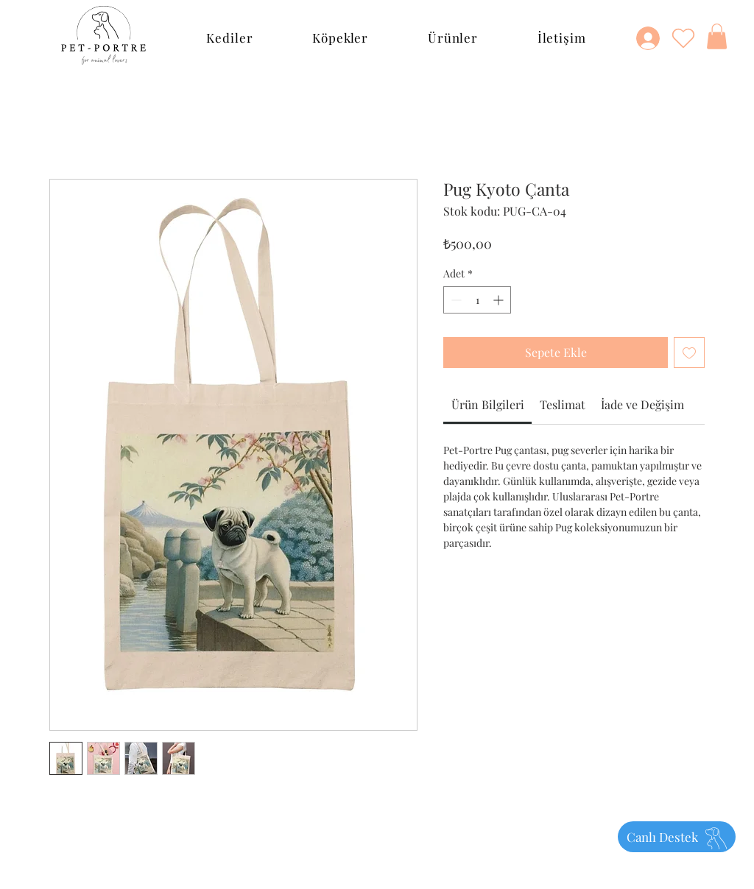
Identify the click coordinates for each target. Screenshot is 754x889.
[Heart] (683, 37)
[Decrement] (454, 300)
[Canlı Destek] (677, 836)
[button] (230, 37)
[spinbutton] (477, 300)
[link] (487, 404)
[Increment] (499, 300)
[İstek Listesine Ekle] (689, 352)
